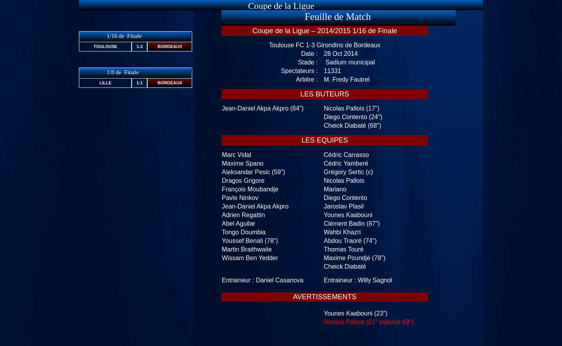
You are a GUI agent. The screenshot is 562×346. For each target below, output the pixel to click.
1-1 (140, 82)
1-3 (140, 46)
